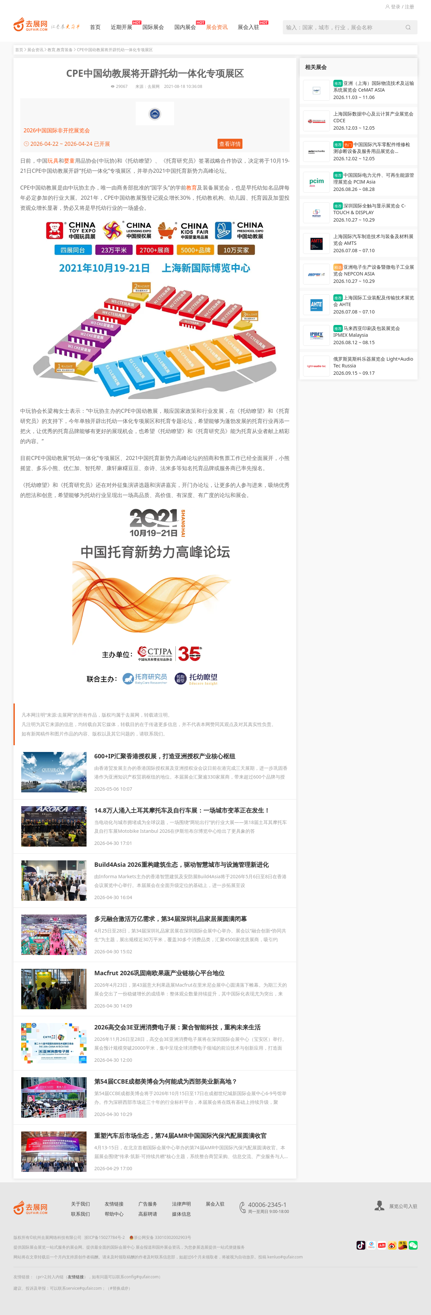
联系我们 (80, 1214)
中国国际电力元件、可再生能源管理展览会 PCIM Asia (373, 178)
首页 (95, 27)
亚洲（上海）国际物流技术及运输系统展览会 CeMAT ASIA (373, 86)
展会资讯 (217, 27)
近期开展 (121, 26)
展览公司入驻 (403, 1206)
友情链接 (114, 1204)
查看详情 (230, 143)
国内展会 (185, 26)
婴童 (69, 160)
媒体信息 (181, 1214)
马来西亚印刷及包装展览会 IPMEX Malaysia (366, 331)
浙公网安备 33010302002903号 (160, 1237)
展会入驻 (248, 26)
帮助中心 (114, 1214)
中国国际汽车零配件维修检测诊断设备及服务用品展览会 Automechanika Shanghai (371, 148)
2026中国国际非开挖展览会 (57, 130)
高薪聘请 (147, 1214)
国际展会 (153, 27)
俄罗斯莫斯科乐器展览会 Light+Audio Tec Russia (373, 362)
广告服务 (147, 1204)
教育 (191, 187)
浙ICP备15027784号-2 (104, 1237)
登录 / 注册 (399, 6)
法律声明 (181, 1204)
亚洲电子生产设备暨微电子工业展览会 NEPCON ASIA (373, 270)
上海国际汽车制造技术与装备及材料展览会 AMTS (373, 239)
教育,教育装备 (60, 50)
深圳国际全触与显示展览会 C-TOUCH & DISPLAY (369, 209)
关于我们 (80, 1204)
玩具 (53, 160)
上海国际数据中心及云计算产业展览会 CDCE (373, 117)
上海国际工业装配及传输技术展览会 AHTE (373, 300)
